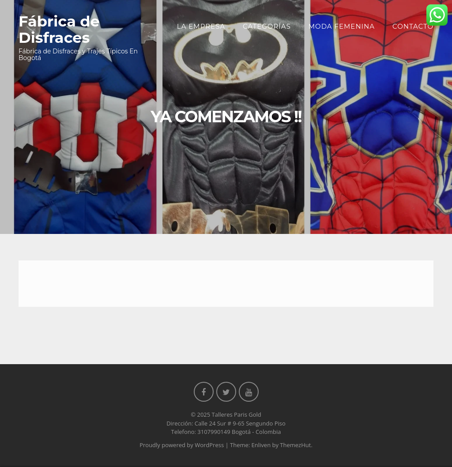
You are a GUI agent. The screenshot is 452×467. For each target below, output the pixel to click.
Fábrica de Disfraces (59, 29)
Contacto (412, 26)
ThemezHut (295, 445)
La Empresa (201, 26)
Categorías (267, 26)
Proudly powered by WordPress (181, 445)
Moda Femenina (342, 26)
